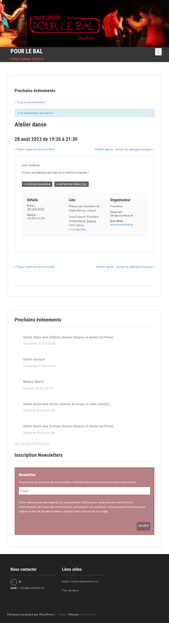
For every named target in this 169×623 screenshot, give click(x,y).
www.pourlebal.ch (121, 224)
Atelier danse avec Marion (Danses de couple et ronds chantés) (66, 404)
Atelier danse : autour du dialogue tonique (124, 149)
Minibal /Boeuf (33, 382)
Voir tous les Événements (32, 443)
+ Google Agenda (37, 184)
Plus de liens (70, 590)
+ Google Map (77, 229)
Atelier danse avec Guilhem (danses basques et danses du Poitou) (68, 337)
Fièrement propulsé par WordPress (30, 614)
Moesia (73, 614)
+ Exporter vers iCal (71, 184)
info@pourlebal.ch (32, 587)
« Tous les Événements (30, 102)
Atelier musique (34, 359)
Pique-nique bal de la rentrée (35, 149)
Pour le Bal (27, 51)
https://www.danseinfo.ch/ (80, 581)
